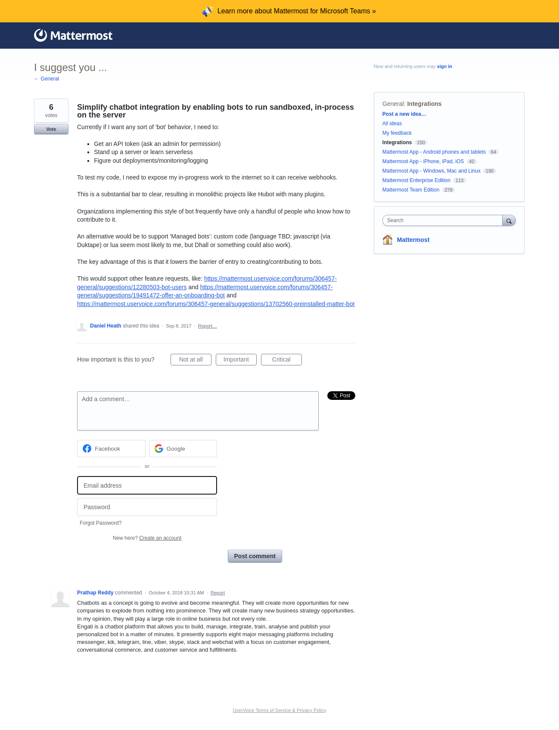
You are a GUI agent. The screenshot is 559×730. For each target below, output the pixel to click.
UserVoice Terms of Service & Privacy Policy (279, 710)
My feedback (397, 133)
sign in (444, 66)
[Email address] (147, 485)
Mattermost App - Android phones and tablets (434, 152)
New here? (147, 538)
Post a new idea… (404, 114)
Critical (287, 360)
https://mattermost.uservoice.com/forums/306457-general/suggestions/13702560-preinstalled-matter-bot (215, 303)
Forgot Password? (100, 523)
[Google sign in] (183, 448)
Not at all (195, 360)
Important (240, 360)
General (393, 103)
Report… (207, 325)
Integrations (424, 103)
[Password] (147, 507)
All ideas (392, 124)
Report (218, 592)
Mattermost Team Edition (411, 190)
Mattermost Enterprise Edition (417, 180)
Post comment (255, 556)
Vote (51, 129)
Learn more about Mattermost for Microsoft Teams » (296, 11)
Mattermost (413, 239)
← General (46, 79)
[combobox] (445, 220)
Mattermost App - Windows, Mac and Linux (431, 171)
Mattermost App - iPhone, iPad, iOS (423, 161)
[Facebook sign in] (111, 448)
